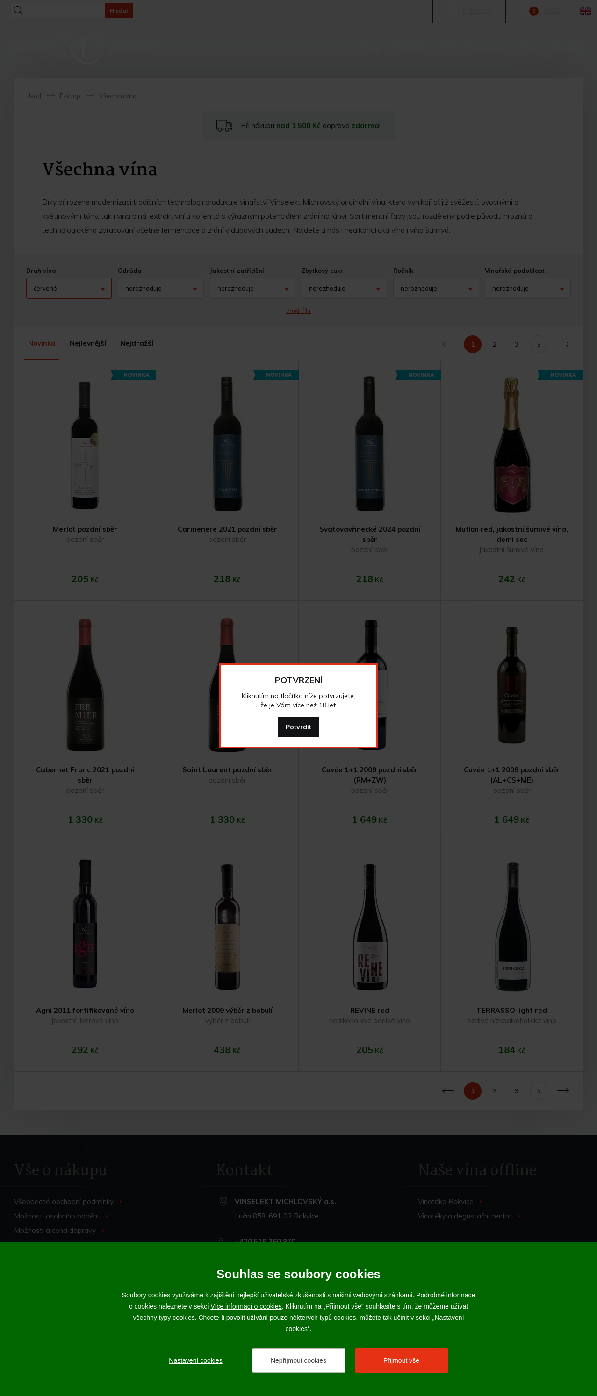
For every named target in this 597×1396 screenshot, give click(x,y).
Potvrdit (298, 727)
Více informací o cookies (246, 1306)
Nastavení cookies (195, 1360)
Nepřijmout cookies (298, 1360)
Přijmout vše (401, 1360)
